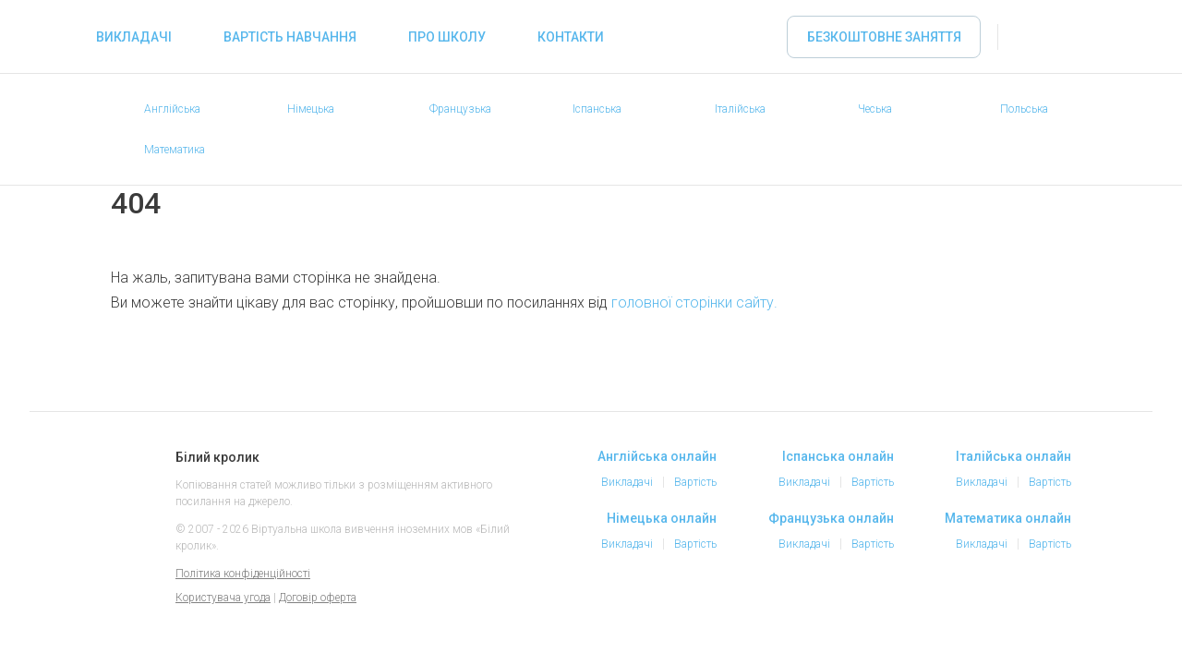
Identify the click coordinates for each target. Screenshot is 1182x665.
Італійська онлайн (1013, 456)
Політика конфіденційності (242, 573)
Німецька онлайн (662, 518)
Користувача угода (223, 597)
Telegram (1014, 608)
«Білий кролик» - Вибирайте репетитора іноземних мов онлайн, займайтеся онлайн (48, 37)
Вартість (695, 482)
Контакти (570, 37)
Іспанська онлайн (838, 456)
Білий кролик (132, 476)
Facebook (940, 608)
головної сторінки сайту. (694, 302)
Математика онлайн (1008, 518)
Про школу (447, 37)
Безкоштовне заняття (884, 37)
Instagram (977, 608)
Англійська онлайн (657, 456)
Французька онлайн (831, 518)
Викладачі (134, 37)
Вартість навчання (289, 37)
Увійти (1030, 37)
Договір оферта (317, 597)
